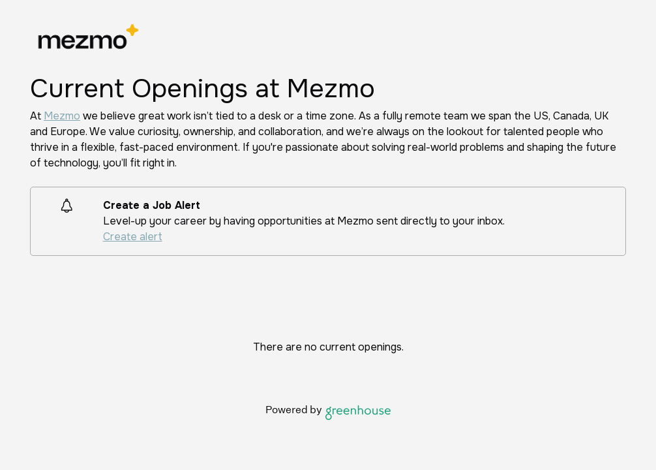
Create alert (132, 236)
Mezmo (62, 116)
